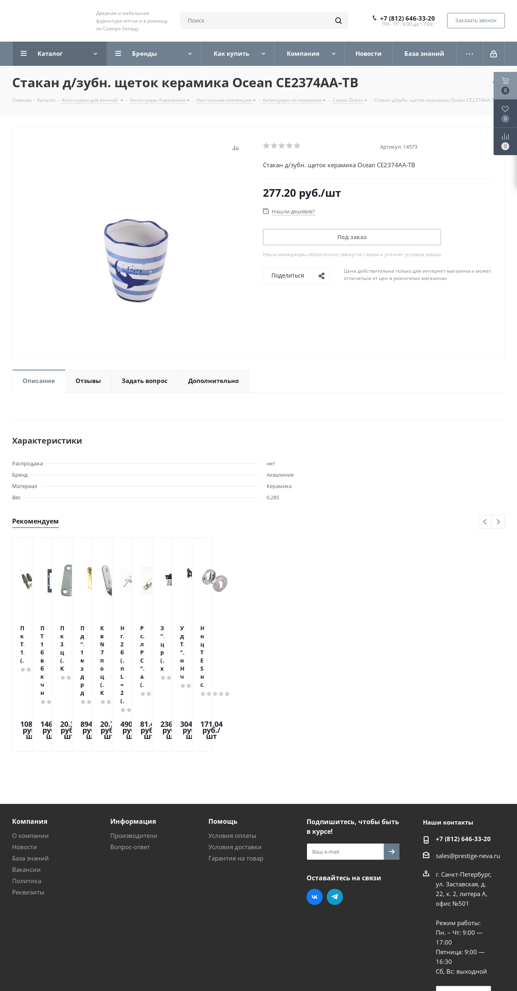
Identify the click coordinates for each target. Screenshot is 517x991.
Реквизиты (28, 823)
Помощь (222, 752)
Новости (24, 778)
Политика (26, 812)
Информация (133, 752)
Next (498, 522)
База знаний (30, 789)
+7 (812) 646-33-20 (407, 18)
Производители (134, 767)
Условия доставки (235, 778)
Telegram (335, 828)
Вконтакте (315, 828)
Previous (485, 522)
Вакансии (26, 801)
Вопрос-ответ (130, 778)
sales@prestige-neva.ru (468, 787)
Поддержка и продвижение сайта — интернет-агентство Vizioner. (108, 970)
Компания (29, 752)
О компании (30, 767)
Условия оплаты (232, 767)
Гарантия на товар (235, 789)
